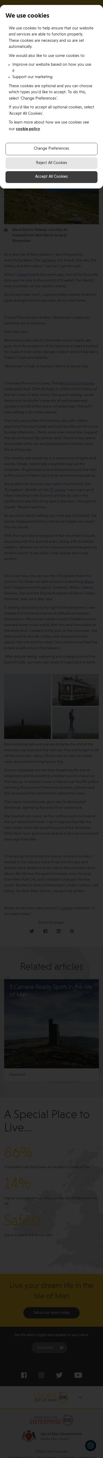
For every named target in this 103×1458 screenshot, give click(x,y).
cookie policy (28, 129)
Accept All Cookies (51, 177)
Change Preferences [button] (51, 149)
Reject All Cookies (51, 163)
